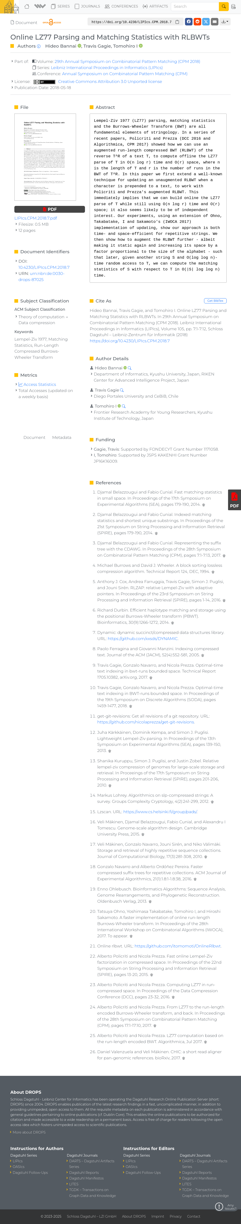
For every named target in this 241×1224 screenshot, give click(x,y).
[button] (40, 6)
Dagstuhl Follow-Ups (30, 1173)
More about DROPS (29, 1132)
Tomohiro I (125, 46)
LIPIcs (18, 1161)
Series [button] (60, 6)
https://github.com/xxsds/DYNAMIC (143, 638)
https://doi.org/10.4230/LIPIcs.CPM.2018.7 (130, 340)
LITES (73, 1184)
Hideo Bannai (60, 46)
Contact (193, 1216)
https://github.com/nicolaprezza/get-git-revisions (145, 721)
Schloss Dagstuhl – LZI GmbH (91, 1216)
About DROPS (134, 1216)
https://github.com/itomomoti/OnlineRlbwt (178, 945)
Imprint (157, 1216)
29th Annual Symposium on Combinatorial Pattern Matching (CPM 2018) (127, 61)
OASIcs (18, 1167)
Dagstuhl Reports (84, 1173)
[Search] (195, 6)
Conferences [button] (121, 6)
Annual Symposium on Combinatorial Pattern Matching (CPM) (125, 73)
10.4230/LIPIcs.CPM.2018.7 (44, 267)
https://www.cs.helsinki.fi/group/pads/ (160, 811)
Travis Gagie (97, 46)
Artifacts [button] (155, 6)
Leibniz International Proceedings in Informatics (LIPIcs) (107, 67)
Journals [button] (87, 6)
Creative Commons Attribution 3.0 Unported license (98, 81)
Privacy (175, 1216)
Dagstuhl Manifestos (86, 1178)
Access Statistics (37, 384)
